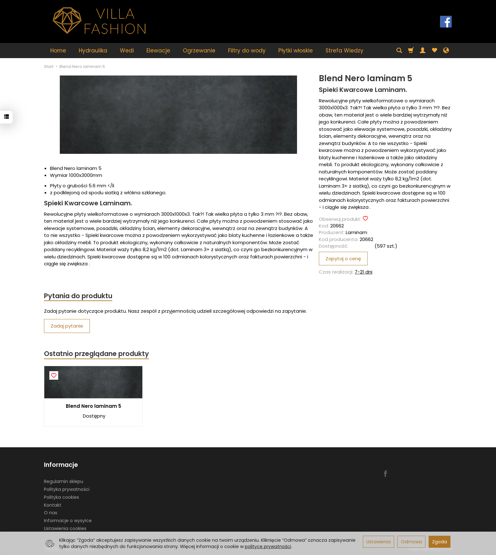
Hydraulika (93, 50)
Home (58, 50)
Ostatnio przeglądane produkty (96, 353)
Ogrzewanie (199, 50)
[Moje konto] (423, 50)
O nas (50, 513)
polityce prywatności (268, 546)
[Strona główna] (99, 21)
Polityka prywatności (67, 489)
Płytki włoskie (295, 50)
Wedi (127, 50)
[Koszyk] (411, 50)
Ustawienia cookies (65, 528)
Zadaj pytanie (67, 326)
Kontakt (52, 505)
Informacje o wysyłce (68, 520)
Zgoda (439, 542)
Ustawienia (378, 542)
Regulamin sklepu (63, 481)
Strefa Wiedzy (344, 50)
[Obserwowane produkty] (434, 50)
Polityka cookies (61, 497)
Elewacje (158, 50)
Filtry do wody (247, 50)
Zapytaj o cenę (343, 258)
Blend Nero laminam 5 (93, 406)
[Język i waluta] (446, 50)
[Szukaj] (399, 50)
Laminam (356, 232)
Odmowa (411, 542)
